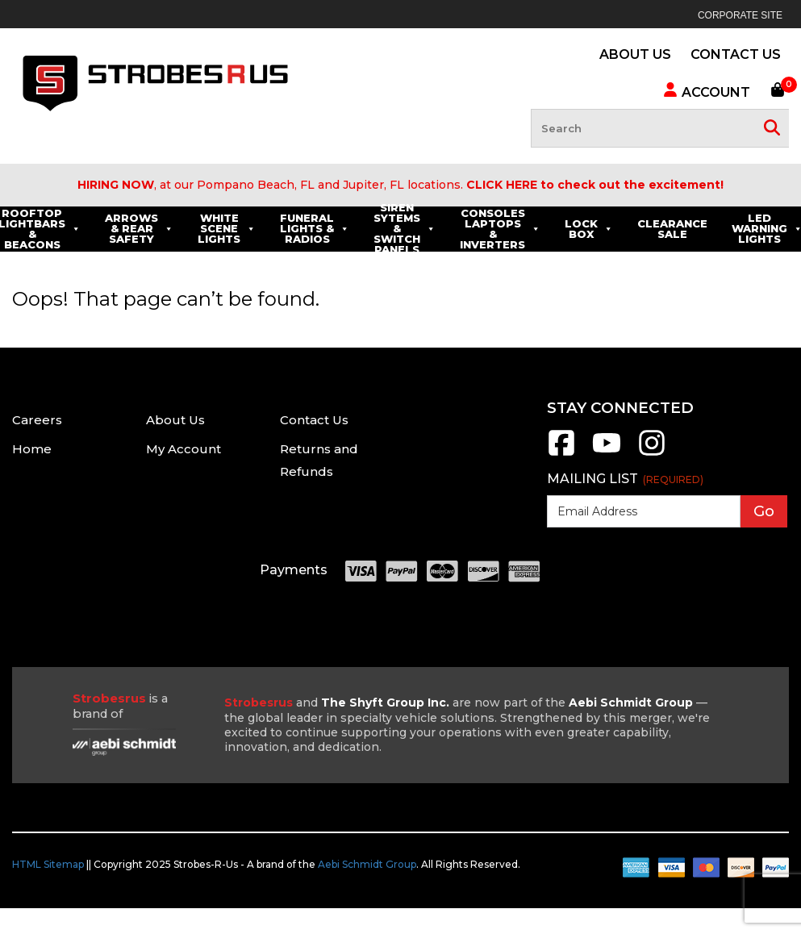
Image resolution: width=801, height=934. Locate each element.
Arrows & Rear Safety (234, 228)
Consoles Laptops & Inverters (595, 228)
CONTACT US (735, 54)
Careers (37, 419)
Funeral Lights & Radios (409, 228)
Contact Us (314, 419)
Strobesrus (258, 702)
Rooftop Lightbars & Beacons (135, 228)
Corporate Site (740, 15)
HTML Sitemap (48, 864)
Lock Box (684, 228)
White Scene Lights (322, 228)
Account (706, 91)
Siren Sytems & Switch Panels (500, 229)
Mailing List (625, 478)
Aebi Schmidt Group (367, 864)
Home (32, 449)
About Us (175, 419)
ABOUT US (635, 54)
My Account (183, 449)
